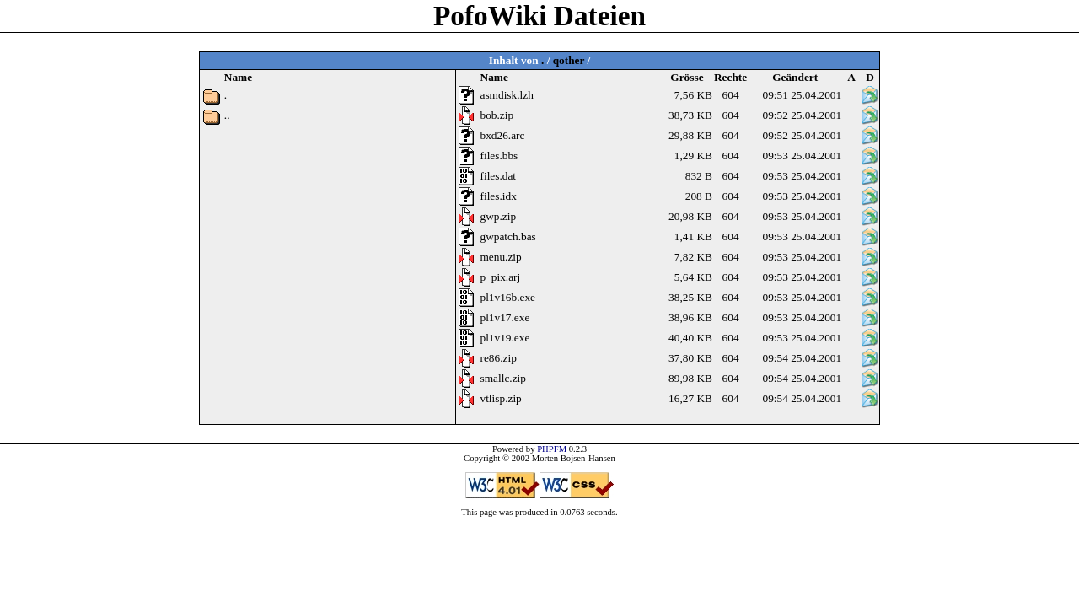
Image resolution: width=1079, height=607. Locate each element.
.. (227, 115)
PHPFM (551, 449)
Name (494, 77)
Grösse (686, 77)
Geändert (795, 77)
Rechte (730, 77)
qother (569, 60)
